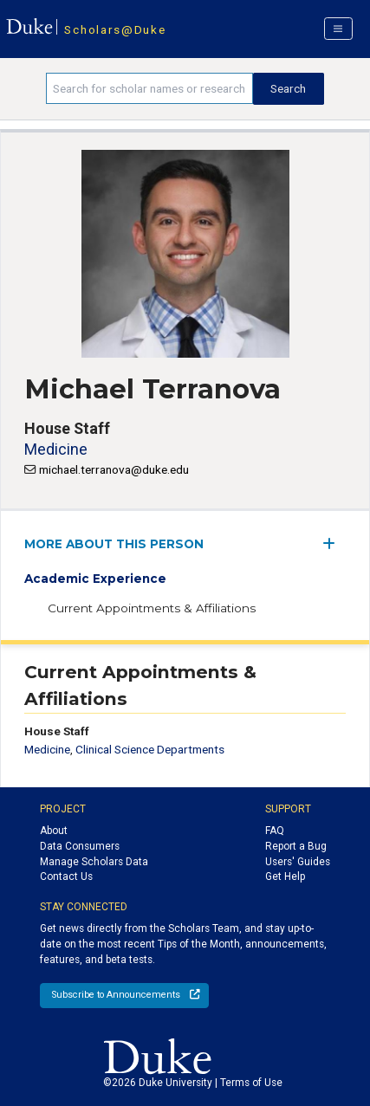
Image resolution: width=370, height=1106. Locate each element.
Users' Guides (297, 862)
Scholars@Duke (115, 29)
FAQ (274, 831)
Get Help (285, 876)
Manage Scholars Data (94, 862)
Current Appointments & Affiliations (152, 608)
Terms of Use (251, 1083)
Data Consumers (80, 846)
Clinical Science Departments (149, 749)
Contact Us (66, 876)
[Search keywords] (149, 88)
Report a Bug (296, 846)
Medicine (56, 449)
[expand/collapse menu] (334, 543)
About (54, 831)
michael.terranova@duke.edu (114, 469)
